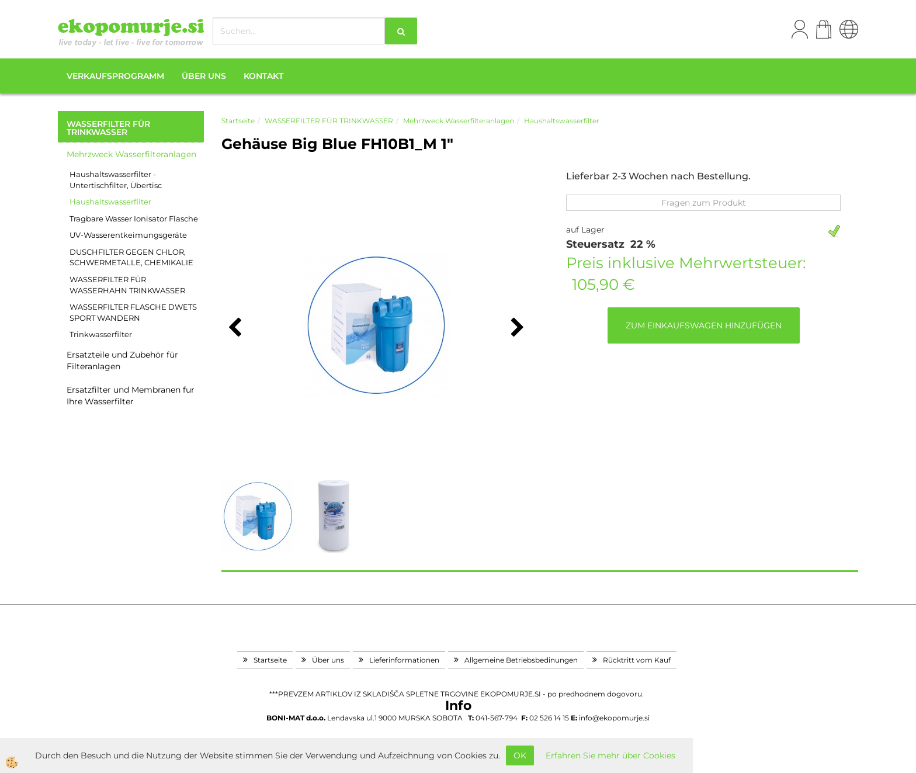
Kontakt (263, 76)
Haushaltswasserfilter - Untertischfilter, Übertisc (116, 179)
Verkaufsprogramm (115, 76)
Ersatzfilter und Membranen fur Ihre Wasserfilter (131, 395)
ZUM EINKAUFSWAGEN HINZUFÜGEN (704, 325)
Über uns (204, 76)
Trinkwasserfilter (101, 334)
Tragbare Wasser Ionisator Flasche (134, 218)
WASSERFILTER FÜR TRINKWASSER (329, 120)
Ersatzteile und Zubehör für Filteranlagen (122, 360)
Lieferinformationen (404, 660)
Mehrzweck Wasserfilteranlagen (131, 154)
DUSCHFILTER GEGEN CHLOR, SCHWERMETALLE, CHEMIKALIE (131, 257)
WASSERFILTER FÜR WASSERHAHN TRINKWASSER (127, 285)
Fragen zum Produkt (703, 202)
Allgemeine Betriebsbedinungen (521, 660)
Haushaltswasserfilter (110, 201)
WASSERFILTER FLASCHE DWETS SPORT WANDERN (133, 312)
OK (519, 755)
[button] (516, 328)
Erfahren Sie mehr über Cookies (610, 755)
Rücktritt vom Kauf (637, 660)
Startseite (238, 120)
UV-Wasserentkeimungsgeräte (128, 235)
